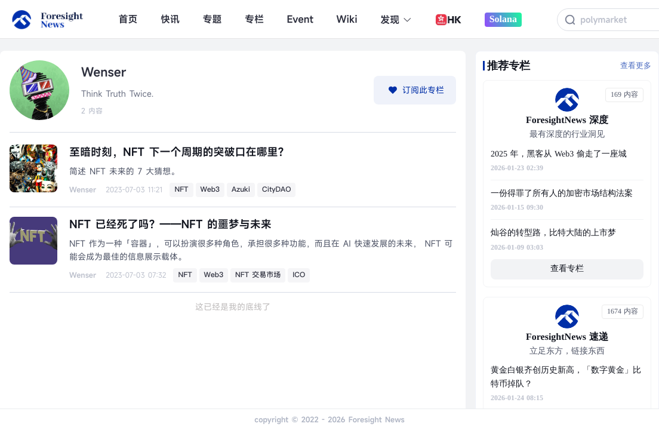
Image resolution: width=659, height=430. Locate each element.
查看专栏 (567, 269)
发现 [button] (396, 19)
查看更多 (635, 65)
